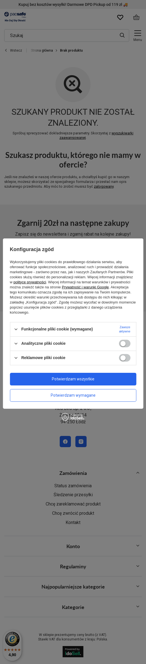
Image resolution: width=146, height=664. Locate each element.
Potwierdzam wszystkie (73, 379)
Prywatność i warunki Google (85, 287)
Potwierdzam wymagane (73, 395)
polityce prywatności (29, 282)
